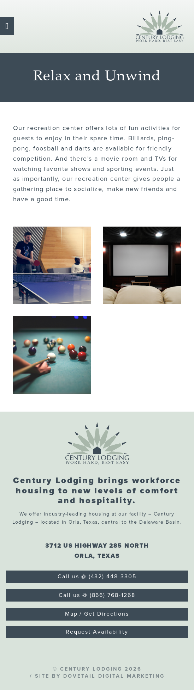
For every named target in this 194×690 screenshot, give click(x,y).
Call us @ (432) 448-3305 (97, 576)
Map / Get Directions (97, 613)
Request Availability (97, 631)
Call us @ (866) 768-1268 (97, 595)
